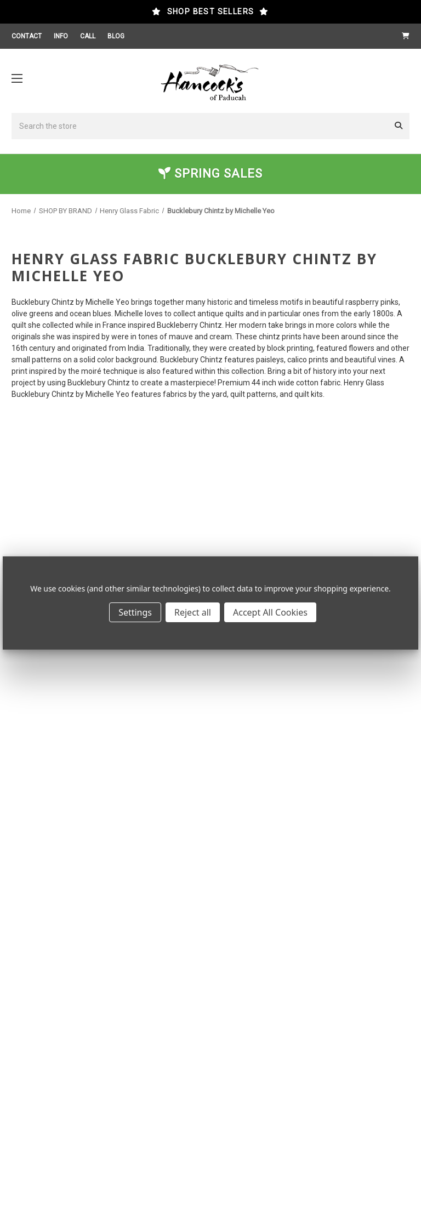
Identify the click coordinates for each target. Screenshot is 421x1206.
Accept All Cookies (270, 612)
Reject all (192, 612)
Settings (135, 612)
